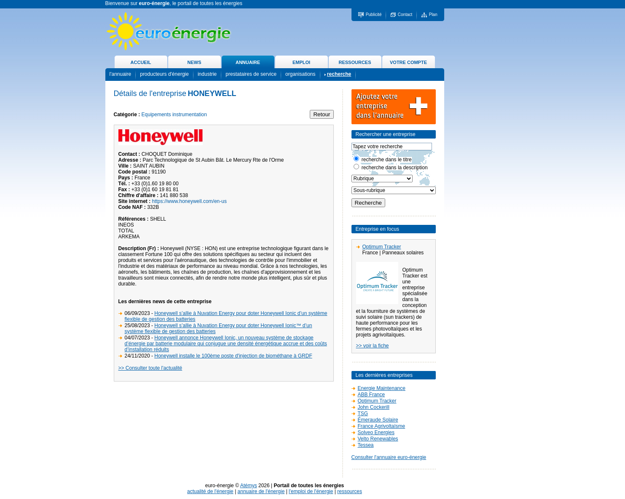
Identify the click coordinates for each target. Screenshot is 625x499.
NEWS (194, 62)
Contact (405, 14)
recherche (339, 74)
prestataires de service (250, 74)
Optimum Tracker (381, 247)
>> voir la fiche (372, 346)
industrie (207, 74)
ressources (349, 491)
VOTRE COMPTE (408, 62)
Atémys (248, 485)
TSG (363, 413)
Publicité (374, 14)
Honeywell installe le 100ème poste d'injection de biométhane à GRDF (233, 356)
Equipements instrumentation (174, 114)
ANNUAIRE (248, 62)
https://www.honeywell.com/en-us (189, 201)
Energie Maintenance (381, 388)
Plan (433, 14)
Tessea (366, 445)
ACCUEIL (141, 62)
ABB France (371, 395)
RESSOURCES (354, 62)
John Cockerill (373, 407)
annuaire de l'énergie (261, 491)
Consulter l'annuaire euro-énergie (389, 457)
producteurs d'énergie (164, 74)
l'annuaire (120, 74)
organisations (300, 74)
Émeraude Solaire (378, 420)
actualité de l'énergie (210, 491)
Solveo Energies (376, 432)
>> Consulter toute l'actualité (150, 368)
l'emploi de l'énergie (311, 491)
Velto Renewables (378, 439)
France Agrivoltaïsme (381, 426)
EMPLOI (301, 62)
